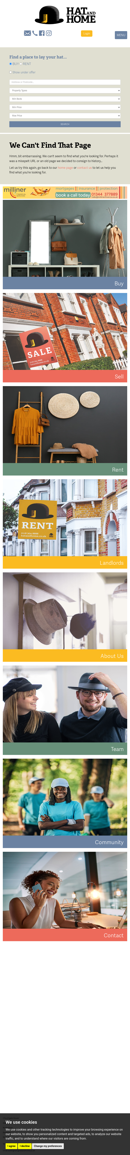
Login (86, 33)
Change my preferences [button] (48, 1146)
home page (65, 168)
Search (65, 124)
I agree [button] (11, 1146)
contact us (84, 168)
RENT (25, 64)
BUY (14, 64)
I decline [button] (25, 1146)
